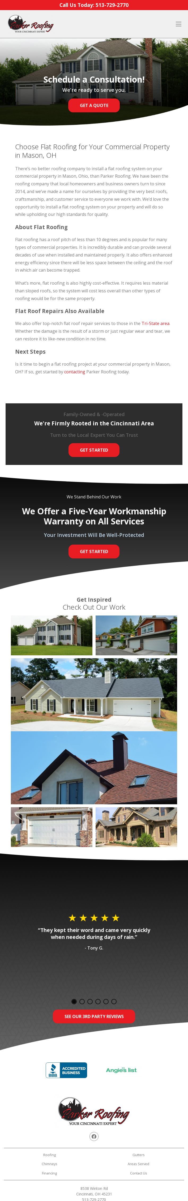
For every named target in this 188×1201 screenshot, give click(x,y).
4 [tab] (98, 1001)
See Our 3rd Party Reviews (94, 1016)
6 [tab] (114, 1001)
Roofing (49, 1154)
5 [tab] (106, 1001)
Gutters (139, 1154)
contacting (74, 372)
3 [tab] (90, 1001)
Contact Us (138, 1173)
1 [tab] (74, 1001)
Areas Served (138, 1163)
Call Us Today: (94, 4)
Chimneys (49, 1163)
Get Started (94, 450)
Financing (49, 1173)
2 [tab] (82, 1001)
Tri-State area (155, 323)
